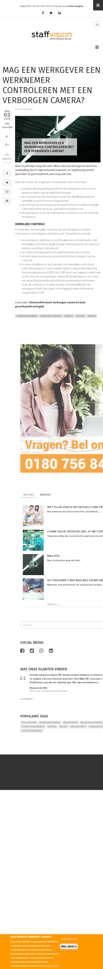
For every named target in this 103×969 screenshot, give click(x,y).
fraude (91, 316)
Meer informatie (49, 965)
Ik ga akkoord (69, 938)
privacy (69, 316)
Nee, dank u (68, 946)
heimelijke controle (50, 316)
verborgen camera (26, 316)
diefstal (80, 316)
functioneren (91, 722)
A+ (7, 144)
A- (7, 136)
